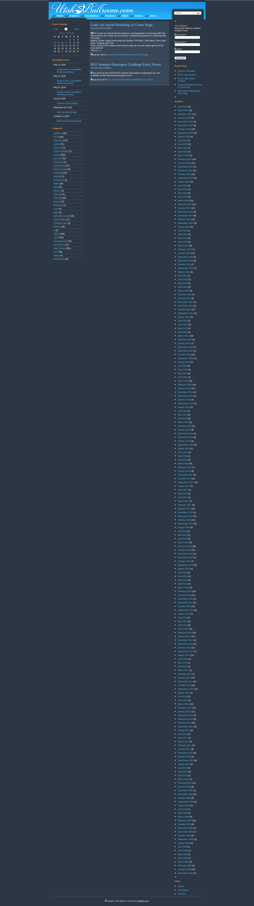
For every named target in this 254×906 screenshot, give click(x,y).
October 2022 (184, 264)
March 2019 (183, 422)
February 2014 (185, 632)
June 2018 (183, 452)
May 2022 (182, 283)
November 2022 (185, 260)
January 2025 (184, 163)
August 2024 (184, 182)
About (153, 16)
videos (57, 255)
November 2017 (185, 475)
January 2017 (184, 508)
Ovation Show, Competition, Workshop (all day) (69, 70)
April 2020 (183, 377)
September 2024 (186, 178)
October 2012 (184, 685)
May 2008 (182, 854)
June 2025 (183, 144)
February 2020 (185, 384)
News (56, 198)
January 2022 (184, 298)
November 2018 (185, 437)
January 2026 (184, 118)
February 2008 (185, 865)
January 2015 (184, 595)
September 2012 (186, 689)
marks (56, 194)
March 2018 (183, 463)
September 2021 (186, 313)
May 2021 (182, 328)
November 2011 (185, 719)
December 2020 (185, 347)
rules (56, 208)
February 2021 (185, 339)
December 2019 (185, 392)
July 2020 (182, 366)
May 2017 (182, 493)
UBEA (125, 16)
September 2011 (186, 726)
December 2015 (185, 553)
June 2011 (183, 738)
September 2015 (186, 565)
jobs (55, 187)
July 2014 (182, 617)
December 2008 (185, 828)
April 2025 (183, 151)
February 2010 (185, 783)
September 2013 (186, 651)
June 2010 (183, 771)
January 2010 (184, 786)
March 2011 (183, 741)
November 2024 (185, 170)
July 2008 (182, 847)
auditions (58, 133)
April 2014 (183, 625)
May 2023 (182, 238)
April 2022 (183, 287)
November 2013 (185, 644)
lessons (57, 190)
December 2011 (185, 715)
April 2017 (183, 497)
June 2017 (183, 490)
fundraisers (59, 180)
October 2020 (184, 354)
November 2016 (185, 516)
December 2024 (185, 166)
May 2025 (182, 148)
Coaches (73, 16)
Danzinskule (59, 165)
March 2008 (183, 862)
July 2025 (182, 140)
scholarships (59, 219)
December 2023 (185, 212)
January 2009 (184, 824)
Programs (110, 16)
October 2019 (184, 399)
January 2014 (184, 636)
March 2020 (183, 381)
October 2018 (184, 441)
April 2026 (183, 106)
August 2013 (184, 655)
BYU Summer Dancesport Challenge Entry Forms (126, 64)
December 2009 (185, 790)
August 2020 (184, 362)
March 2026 (183, 110)
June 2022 (183, 279)
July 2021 (182, 321)
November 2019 (185, 396)
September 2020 (186, 358)
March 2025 (183, 155)
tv (54, 230)
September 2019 (186, 403)
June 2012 (183, 700)
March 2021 (183, 336)
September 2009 (186, 801)
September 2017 (186, 482)
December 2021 (185, 302)
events (57, 173)
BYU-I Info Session (187, 75)
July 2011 (182, 734)
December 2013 (185, 640)
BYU (56, 137)
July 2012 (182, 696)
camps (57, 144)
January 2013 (184, 677)
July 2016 (182, 531)
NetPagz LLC (143, 901)
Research (58, 205)
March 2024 (183, 200)
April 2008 (183, 858)
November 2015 (185, 557)
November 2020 (185, 351)
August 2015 (184, 569)
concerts (58, 158)
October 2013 (184, 647)
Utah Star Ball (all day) (67, 112)
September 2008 (186, 839)
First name (180, 34)
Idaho (56, 183)
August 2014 (184, 614)
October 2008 (184, 835)
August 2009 (184, 805)
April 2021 (183, 332)
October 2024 (184, 174)
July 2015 (182, 572)
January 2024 (184, 208)
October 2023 (184, 219)
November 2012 (185, 681)
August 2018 (184, 448)
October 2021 (184, 309)
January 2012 (184, 711)
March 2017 (183, 501)
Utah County (59, 248)
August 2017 (184, 486)
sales (56, 212)
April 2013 (183, 666)
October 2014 (184, 606)
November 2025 (185, 125)
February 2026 (185, 114)
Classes (57, 147)
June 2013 (183, 659)
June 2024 (183, 189)
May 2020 (182, 373)
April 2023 (183, 242)
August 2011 (184, 730)
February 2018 (185, 467)
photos (57, 201)
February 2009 (185, 820)
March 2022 (183, 290)
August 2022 (184, 272)
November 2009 (185, 794)
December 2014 (185, 599)
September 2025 (186, 133)
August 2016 (184, 527)
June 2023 (183, 234)
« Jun (55, 29)
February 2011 (185, 745)
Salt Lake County (62, 216)
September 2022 (186, 268)
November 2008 (185, 832)
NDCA (181, 886)
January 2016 (184, 550)
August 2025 (184, 136)
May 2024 (182, 193)
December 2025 (185, 121)
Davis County (60, 169)
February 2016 (185, 546)
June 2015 (183, 576)
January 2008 (184, 869)
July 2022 (182, 275)
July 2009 (182, 809)
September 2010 (186, 760)
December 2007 (185, 873)
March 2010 (183, 779)
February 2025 (185, 159)
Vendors (139, 16)
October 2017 (184, 478)
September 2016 (186, 523)
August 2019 (184, 407)
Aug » (76, 29)
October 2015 (184, 561)
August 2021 (184, 317)
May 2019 (182, 414)
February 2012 (185, 708)
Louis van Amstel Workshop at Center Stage (122, 25)
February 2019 (185, 426)
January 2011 (184, 749)
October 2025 (184, 129)
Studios (57, 226)
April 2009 (183, 813)
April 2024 (183, 197)
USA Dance (59, 244)
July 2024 (182, 185)
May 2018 (182, 456)
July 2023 (182, 230)
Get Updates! (91, 16)
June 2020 (183, 369)
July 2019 (182, 411)
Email (178, 49)
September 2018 (186, 445)
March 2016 (183, 542)
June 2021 (183, 324)
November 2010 (185, 753)
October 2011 (184, 723)
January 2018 (184, 471)
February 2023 (185, 249)
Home (60, 16)
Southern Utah (60, 223)
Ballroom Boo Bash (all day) (69, 121)
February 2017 (185, 505)
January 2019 (184, 429)
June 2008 (183, 850)
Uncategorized (60, 241)
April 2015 (183, 584)
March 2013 (183, 670)
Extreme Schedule (186, 71)
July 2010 (66, 33)
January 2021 (184, 343)
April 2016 (183, 538)
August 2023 (184, 227)
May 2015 (182, 580)
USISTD (182, 894)
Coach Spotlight (61, 151)
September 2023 (186, 223)
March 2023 (183, 245)
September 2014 (186, 610)
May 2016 (182, 535)
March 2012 (183, 704)
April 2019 (183, 418)
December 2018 (185, 433)
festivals (57, 176)
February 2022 (185, 294)
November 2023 (185, 215)
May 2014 (182, 621)
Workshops (59, 259)
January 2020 (184, 388)
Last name (180, 42)
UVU (56, 252)
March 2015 (183, 587)
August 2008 (184, 843)
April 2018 (183, 460)
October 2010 (184, 756)
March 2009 (183, 816)
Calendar (58, 140)
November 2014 (185, 602)
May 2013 (182, 662)
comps (57, 155)
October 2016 (184, 520)
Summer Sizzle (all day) (67, 103)
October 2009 (184, 798)
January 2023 (184, 253)
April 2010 (183, 775)
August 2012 (184, 693)
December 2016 (185, 512)
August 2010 (184, 764)
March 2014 (183, 629)
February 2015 (185, 591)
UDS (56, 237)
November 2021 (185, 306)
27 (62, 51)
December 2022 (185, 257)
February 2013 (185, 674)
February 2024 (185, 204)
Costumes (58, 162)
